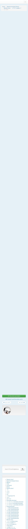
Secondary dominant (11, 478)
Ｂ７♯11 (22, 380)
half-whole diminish (11, 506)
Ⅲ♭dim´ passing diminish (13, 490)
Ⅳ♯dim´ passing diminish (13, 493)
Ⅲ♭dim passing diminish (13, 489)
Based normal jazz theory (13, 6)
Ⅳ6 (7, 472)
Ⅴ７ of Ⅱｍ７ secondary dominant (15, 480)
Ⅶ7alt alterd (9, 503)
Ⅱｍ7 (8, 469)
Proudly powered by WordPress (7, 526)
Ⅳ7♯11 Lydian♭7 (16, 8)
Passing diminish (10, 484)
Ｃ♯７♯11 (6, 380)
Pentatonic (9, 463)
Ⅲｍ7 (8, 471)
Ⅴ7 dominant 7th (11, 474)
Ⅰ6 (7, 468)
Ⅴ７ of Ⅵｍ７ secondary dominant (15, 483)
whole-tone (9, 508)
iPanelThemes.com (14, 527)
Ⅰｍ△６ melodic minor (12, 499)
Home (3, 6)
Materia (8, 460)
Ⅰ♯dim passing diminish (13, 486)
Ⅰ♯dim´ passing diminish (13, 487)
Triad (8, 462)
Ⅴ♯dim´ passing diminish (13, 496)
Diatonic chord (10, 457)
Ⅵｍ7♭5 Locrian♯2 (11, 502)
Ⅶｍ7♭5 (9, 477)
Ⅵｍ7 (8, 475)
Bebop (8, 465)
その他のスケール (11, 505)
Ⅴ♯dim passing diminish (13, 495)
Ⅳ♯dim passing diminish (13, 492)
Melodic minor (7, 8)
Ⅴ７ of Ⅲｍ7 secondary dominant (15, 481)
